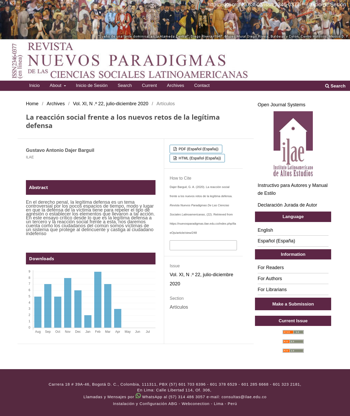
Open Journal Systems (281, 104)
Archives (175, 85)
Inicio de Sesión (92, 85)
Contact (202, 85)
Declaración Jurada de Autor (287, 205)
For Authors (270, 278)
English (265, 230)
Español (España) (276, 240)
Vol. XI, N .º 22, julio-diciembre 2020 (110, 103)
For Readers (271, 267)
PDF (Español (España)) (198, 149)
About (56, 85)
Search (125, 85)
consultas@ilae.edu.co (243, 397)
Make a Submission (293, 304)
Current (149, 85)
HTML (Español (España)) (199, 158)
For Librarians (272, 289)
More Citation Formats (194, 244)
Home (32, 103)
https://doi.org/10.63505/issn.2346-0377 (254, 4)
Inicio (34, 85)
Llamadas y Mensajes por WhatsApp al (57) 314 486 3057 (144, 397)
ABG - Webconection (189, 403)
